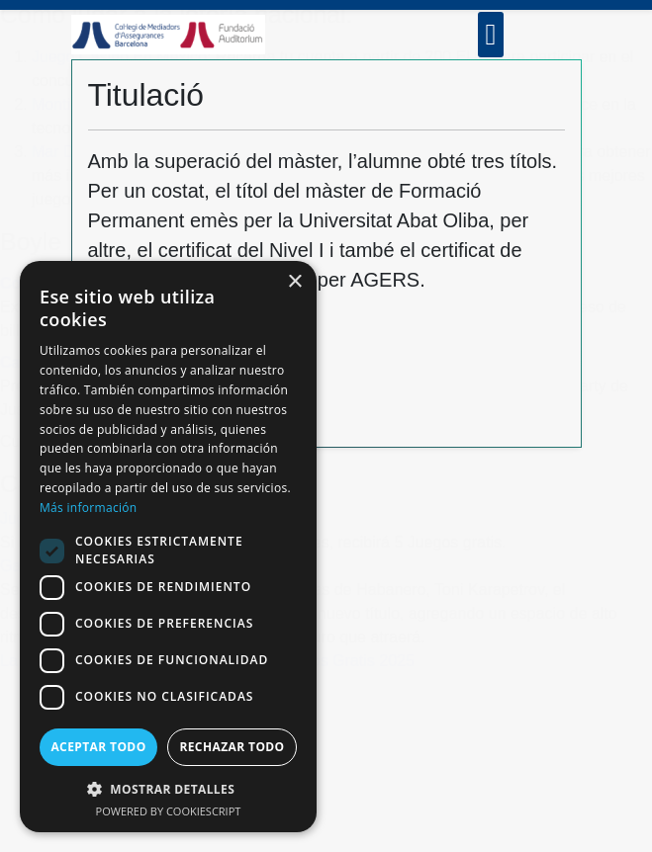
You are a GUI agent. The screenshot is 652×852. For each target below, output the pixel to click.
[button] (168, 789)
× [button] (294, 282)
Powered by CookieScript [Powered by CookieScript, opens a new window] (168, 811)
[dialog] (168, 546)
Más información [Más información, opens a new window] (88, 507)
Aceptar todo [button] (97, 746)
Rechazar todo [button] (231, 746)
